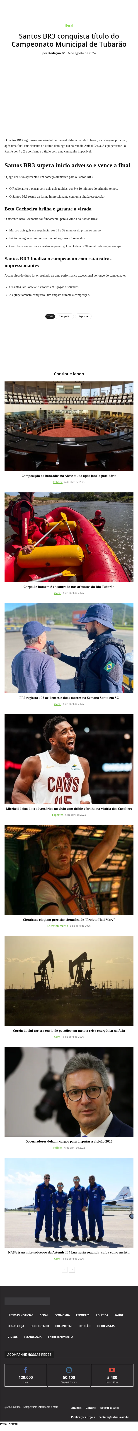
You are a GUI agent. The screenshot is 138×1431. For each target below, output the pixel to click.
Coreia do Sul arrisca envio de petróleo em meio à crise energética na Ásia (69, 1030)
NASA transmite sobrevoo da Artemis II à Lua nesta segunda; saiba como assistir (69, 1252)
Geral (69, 26)
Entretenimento (57, 926)
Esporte (83, 316)
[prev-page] (65, 1270)
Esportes (57, 815)
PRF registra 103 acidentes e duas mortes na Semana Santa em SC (69, 697)
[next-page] (72, 1270)
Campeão (64, 316)
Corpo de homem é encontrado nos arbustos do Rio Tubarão (69, 586)
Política (58, 482)
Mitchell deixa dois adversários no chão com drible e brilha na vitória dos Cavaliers (69, 808)
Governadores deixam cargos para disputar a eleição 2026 (69, 1141)
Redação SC (56, 53)
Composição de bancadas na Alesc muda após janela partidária (69, 475)
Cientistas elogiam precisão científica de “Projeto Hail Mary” (69, 919)
